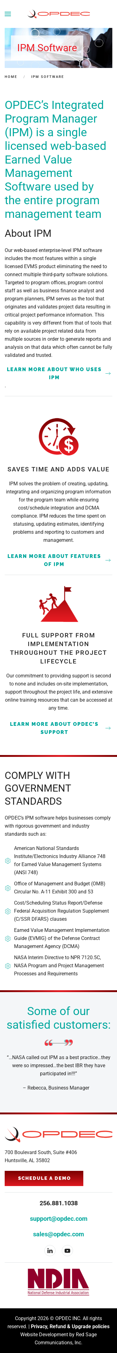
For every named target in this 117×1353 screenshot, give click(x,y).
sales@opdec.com (58, 1234)
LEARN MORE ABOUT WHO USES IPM (54, 373)
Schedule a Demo (44, 1178)
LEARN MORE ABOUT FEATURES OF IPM (54, 560)
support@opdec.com (58, 1218)
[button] (8, 14)
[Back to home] (58, 14)
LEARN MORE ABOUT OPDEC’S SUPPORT (54, 728)
